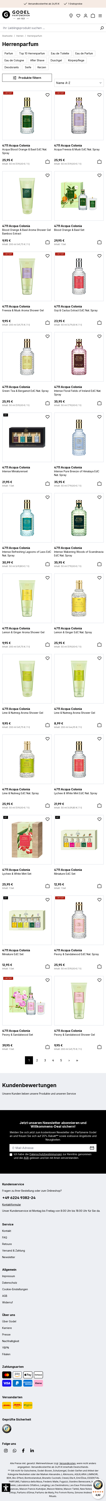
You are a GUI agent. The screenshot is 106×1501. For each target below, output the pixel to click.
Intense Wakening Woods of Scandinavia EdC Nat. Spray (79, 551)
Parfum (9, 53)
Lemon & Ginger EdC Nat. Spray (79, 630)
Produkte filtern (27, 78)
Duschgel (56, 60)
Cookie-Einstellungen (15, 1289)
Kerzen (42, 67)
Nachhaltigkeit (10, 1341)
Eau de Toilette (60, 53)
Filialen (6, 1354)
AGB (26, 1157)
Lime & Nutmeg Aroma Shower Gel (27, 710)
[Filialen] (71, 15)
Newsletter (8, 1257)
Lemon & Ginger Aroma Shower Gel (27, 630)
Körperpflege (76, 60)
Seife (28, 67)
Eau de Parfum (84, 53)
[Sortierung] (79, 83)
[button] (6, 1487)
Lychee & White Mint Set (27, 871)
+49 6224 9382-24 (19, 1198)
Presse (6, 1334)
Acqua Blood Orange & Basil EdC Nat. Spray (27, 149)
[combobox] (49, 28)
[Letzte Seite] (77, 1060)
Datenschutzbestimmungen (46, 1154)
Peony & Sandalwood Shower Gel (79, 1032)
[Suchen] (102, 28)
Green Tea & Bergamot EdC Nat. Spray (27, 388)
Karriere (7, 1327)
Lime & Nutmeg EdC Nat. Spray (27, 791)
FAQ (4, 1237)
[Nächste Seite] (69, 1060)
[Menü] (100, 15)
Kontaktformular (11, 1204)
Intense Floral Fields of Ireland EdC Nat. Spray (79, 390)
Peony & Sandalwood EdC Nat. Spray (79, 952)
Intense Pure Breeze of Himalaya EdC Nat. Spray (79, 470)
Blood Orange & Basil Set (79, 227)
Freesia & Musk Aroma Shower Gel (27, 308)
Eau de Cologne (14, 60)
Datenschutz (9, 1282)
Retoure (7, 1244)
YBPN (5, 1347)
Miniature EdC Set (79, 871)
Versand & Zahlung (13, 1250)
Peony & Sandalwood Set (27, 1032)
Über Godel (9, 1321)
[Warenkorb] (93, 15)
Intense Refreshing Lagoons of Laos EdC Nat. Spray (27, 551)
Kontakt (6, 1230)
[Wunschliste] (78, 15)
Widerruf (7, 1302)
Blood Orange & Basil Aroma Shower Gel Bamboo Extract (27, 229)
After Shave (37, 60)
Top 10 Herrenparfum (32, 53)
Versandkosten (67, 1463)
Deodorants (12, 67)
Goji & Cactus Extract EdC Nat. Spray (79, 308)
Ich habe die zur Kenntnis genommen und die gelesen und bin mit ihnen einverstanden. (52, 1156)
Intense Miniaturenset (27, 469)
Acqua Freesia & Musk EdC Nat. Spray (79, 147)
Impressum (8, 1276)
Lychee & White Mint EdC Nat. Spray (79, 791)
